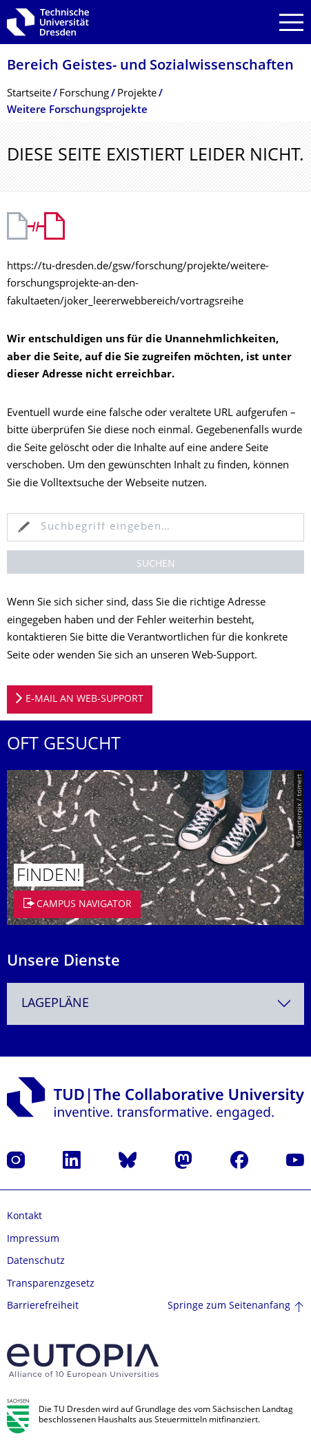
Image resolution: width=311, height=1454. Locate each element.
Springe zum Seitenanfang (229, 1306)
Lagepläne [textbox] (55, 1004)
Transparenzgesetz (50, 1284)
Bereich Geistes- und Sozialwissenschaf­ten (150, 66)
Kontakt (24, 1216)
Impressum (33, 1239)
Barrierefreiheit (43, 1306)
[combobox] (155, 1004)
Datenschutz (36, 1261)
